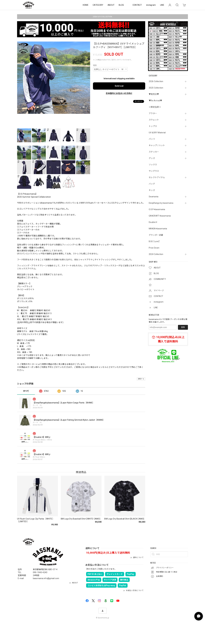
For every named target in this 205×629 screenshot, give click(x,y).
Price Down (154, 248)
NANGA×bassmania (158, 228)
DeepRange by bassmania (161, 203)
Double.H (153, 222)
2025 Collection (156, 88)
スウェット (154, 120)
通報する (141, 379)
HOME (85, 5)
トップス (153, 126)
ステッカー (154, 152)
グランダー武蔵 (156, 235)
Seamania (153, 196)
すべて (26, 391)
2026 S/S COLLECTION (102, 17)
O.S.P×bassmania (157, 209)
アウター (153, 113)
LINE (162, 5)
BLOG (121, 5)
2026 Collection (156, 81)
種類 (95, 65)
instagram (151, 5)
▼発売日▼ (154, 94)
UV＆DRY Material (157, 132)
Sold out (119, 86)
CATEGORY (98, 5)
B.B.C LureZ (154, 241)
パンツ (152, 139)
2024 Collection (156, 254)
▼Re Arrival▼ (155, 100)
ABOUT (111, 5)
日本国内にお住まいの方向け (119, 93)
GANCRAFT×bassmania (160, 216)
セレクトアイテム (157, 177)
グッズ (152, 158)
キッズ (152, 190)
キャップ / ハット (157, 145)
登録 (183, 327)
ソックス (153, 164)
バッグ (152, 184)
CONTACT (137, 5)
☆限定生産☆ (155, 107)
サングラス (154, 171)
